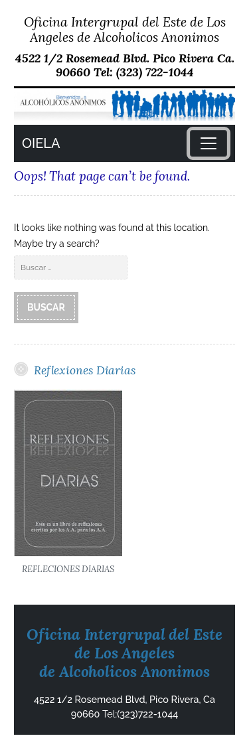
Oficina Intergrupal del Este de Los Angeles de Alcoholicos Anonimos (125, 29)
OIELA (41, 143)
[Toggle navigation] (208, 143)
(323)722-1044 (147, 713)
